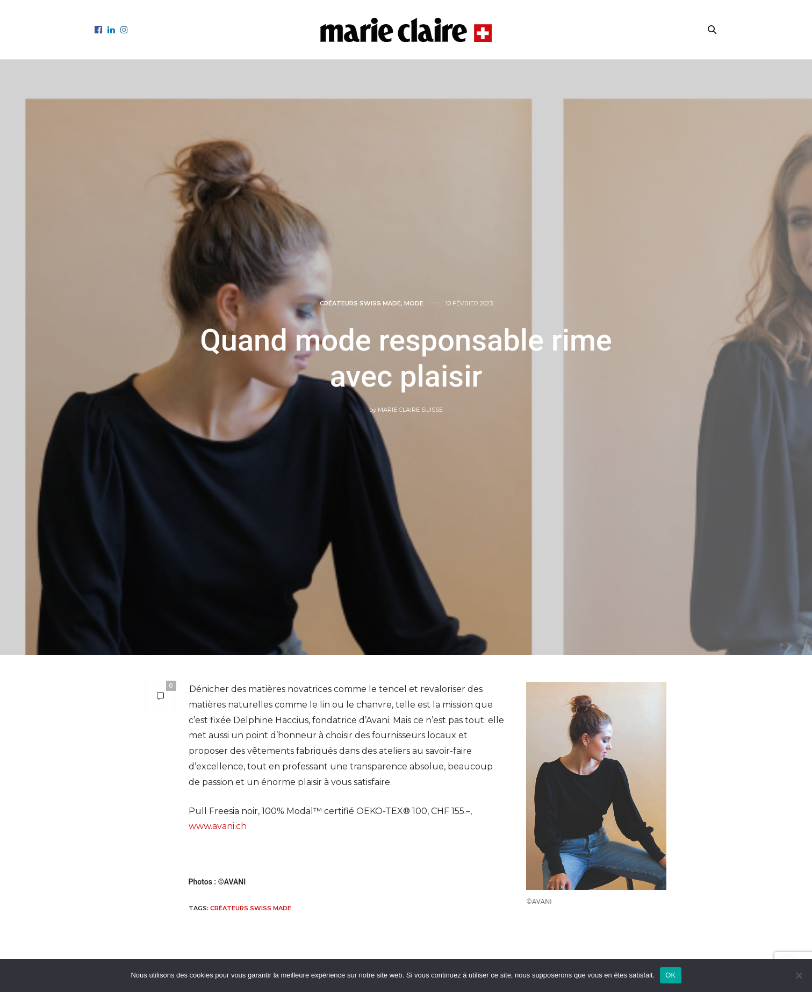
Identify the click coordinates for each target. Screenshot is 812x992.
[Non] (798, 975)
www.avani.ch (218, 826)
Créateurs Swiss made (360, 303)
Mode (413, 303)
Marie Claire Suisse (410, 409)
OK (670, 975)
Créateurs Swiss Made (250, 908)
